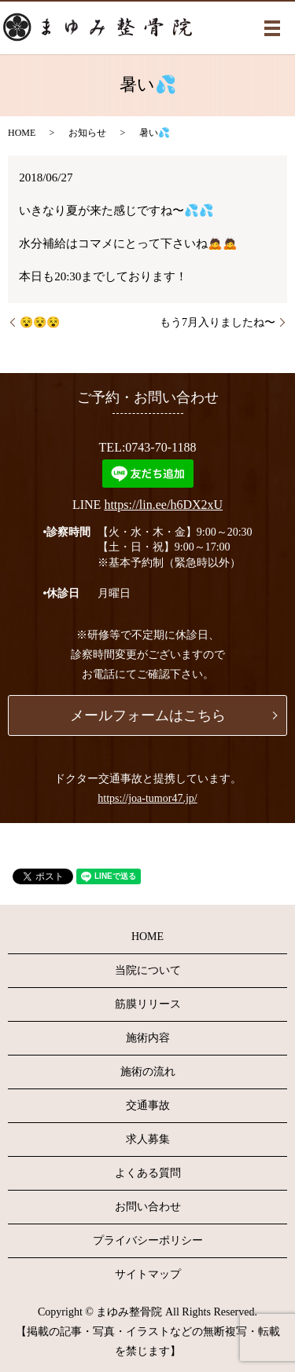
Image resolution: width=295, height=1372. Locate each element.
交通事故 (148, 1105)
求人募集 (148, 1139)
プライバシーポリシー (148, 1240)
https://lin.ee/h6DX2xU (163, 504)
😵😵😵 (40, 322)
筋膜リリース (148, 1004)
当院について (148, 970)
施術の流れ (147, 1071)
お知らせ (87, 132)
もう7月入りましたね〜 (217, 322)
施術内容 (148, 1038)
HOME (21, 132)
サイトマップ (148, 1274)
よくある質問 (148, 1173)
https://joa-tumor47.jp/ (147, 798)
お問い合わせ (148, 1207)
